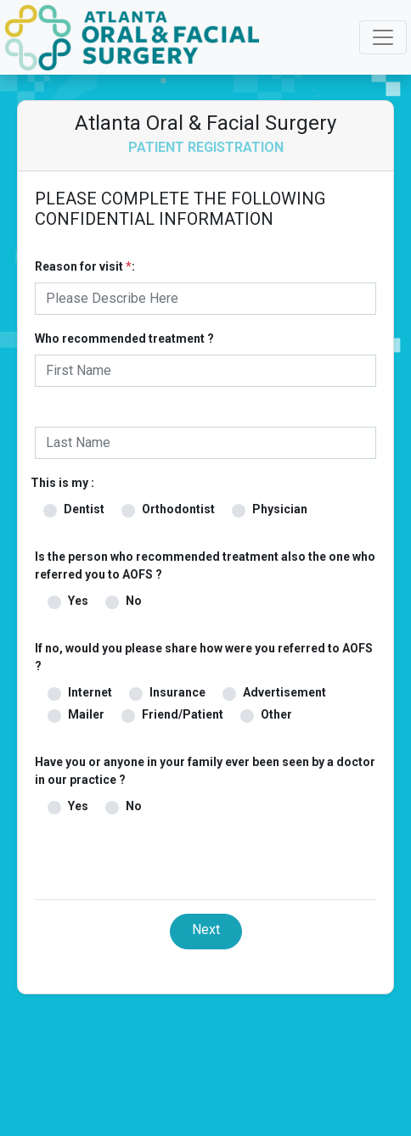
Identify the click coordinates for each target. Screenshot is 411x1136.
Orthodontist (178, 509)
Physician (279, 509)
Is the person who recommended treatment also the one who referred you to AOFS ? (205, 565)
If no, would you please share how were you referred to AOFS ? (204, 657)
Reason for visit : (85, 266)
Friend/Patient (182, 714)
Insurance (177, 692)
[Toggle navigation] (383, 37)
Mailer (86, 714)
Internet (90, 692)
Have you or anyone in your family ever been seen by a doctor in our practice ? (205, 770)
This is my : (62, 483)
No (134, 600)
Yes (78, 600)
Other (276, 714)
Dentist (84, 509)
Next (206, 929)
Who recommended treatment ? (124, 338)
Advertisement (284, 692)
